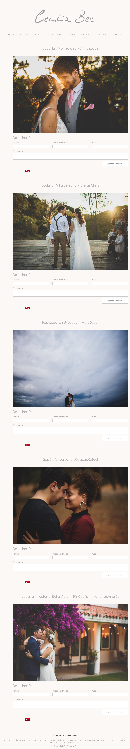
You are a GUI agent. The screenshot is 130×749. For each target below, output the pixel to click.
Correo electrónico (60, 142)
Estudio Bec (38, 35)
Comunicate (118, 35)
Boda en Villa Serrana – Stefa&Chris (70, 185)
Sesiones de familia (56, 35)
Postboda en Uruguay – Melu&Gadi (70, 322)
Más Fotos (103, 35)
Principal (11, 35)
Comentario (18, 151)
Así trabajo (87, 35)
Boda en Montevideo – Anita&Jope (70, 48)
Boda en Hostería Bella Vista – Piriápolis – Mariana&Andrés (70, 596)
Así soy (73, 35)
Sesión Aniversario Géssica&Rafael (70, 459)
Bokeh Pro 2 (71, 746)
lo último (24, 35)
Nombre (16, 142)
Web (94, 142)
